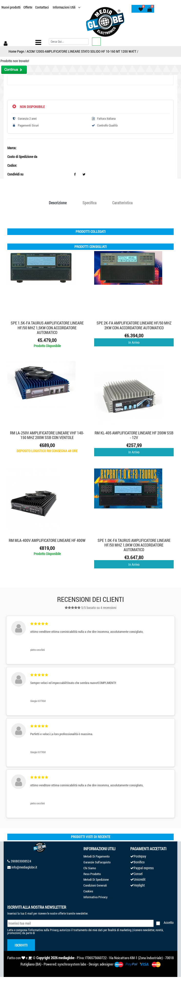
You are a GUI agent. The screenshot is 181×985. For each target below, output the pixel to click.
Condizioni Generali (95, 885)
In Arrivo (134, 342)
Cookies (88, 891)
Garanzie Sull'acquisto (97, 862)
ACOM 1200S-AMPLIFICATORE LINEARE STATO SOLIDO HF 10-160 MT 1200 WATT (81, 51)
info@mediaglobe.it (24, 867)
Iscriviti (21, 945)
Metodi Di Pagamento (96, 856)
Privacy (54, 930)
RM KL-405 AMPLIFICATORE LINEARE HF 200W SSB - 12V (134, 435)
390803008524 (21, 861)
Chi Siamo (89, 868)
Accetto (169, 922)
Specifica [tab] (89, 202)
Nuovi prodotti (10, 7)
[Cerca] (69, 41)
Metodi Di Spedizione (96, 879)
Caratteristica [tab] (122, 202)
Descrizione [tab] (58, 202)
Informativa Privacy (95, 897)
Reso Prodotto (92, 874)
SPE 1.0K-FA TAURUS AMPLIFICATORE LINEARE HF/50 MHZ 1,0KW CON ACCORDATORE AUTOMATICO (134, 545)
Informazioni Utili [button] (64, 7)
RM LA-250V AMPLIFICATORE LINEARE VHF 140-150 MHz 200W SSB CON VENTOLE (47, 435)
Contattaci (42, 7)
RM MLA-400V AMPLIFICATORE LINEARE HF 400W (47, 540)
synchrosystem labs (72, 964)
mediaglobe (66, 957)
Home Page (16, 51)
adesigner (107, 964)
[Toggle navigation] (38, 42)
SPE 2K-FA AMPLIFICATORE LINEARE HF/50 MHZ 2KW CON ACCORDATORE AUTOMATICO (134, 325)
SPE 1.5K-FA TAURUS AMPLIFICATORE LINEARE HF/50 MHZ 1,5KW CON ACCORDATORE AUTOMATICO (47, 327)
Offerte (27, 7)
